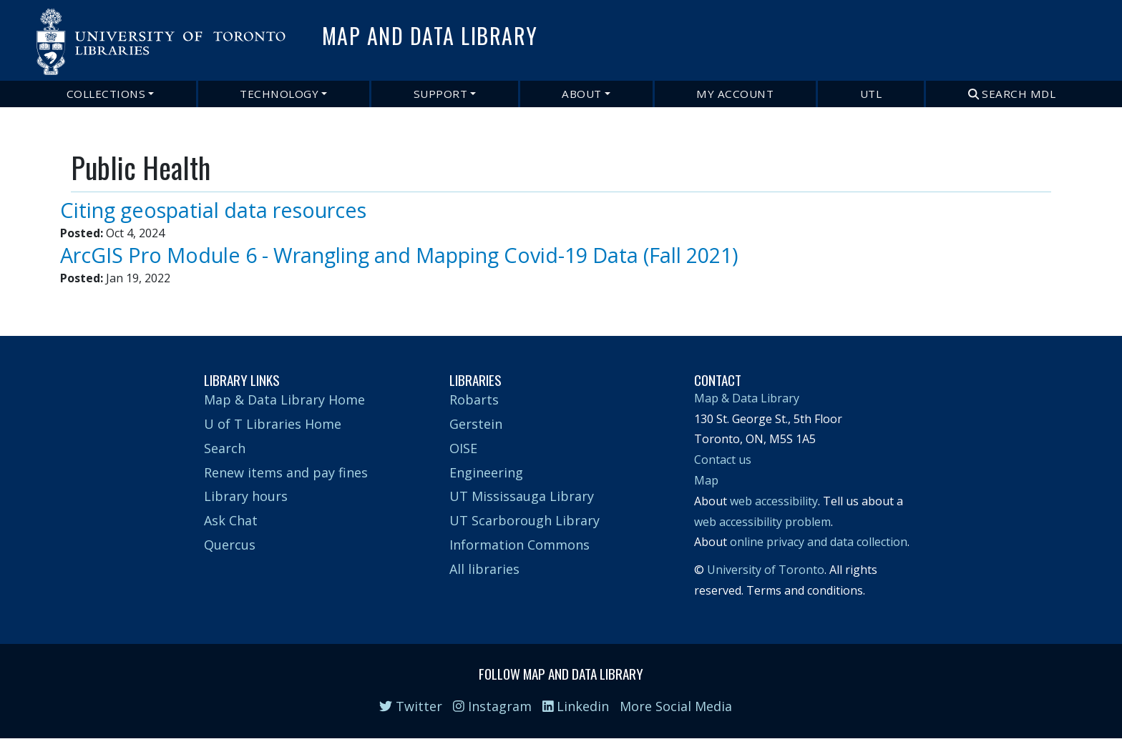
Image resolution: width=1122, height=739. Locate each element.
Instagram (492, 706)
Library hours (246, 496)
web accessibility (774, 501)
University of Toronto (765, 569)
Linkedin (576, 706)
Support (441, 93)
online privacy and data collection (818, 542)
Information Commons (519, 544)
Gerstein (475, 423)
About (582, 93)
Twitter (410, 706)
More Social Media (676, 706)
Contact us (722, 459)
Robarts (474, 399)
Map (706, 480)
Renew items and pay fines (286, 472)
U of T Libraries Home (272, 423)
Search (224, 448)
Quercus (229, 544)
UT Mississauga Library (521, 496)
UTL (871, 93)
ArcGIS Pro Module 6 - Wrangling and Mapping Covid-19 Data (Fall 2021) (399, 255)
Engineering (486, 472)
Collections (106, 93)
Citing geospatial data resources (213, 210)
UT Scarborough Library (524, 520)
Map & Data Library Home (284, 399)
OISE (463, 448)
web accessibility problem (762, 522)
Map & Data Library (746, 398)
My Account (735, 93)
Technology (279, 93)
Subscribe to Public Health (76, 294)
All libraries (484, 568)
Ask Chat (231, 520)
